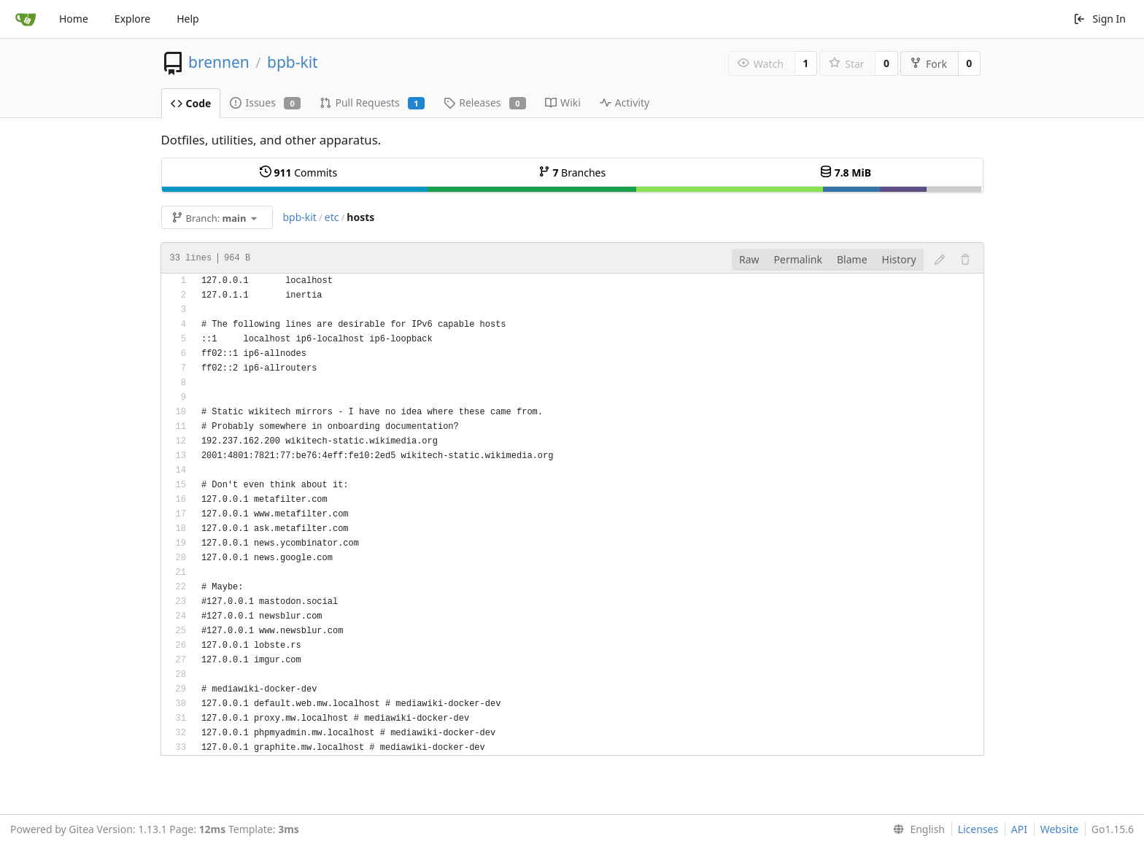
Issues (265, 102)
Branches (572, 172)
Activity (624, 102)
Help (188, 19)
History (899, 259)
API (1019, 829)
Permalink (798, 259)
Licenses (978, 829)
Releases (485, 102)
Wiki (563, 102)
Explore (132, 19)
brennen (219, 62)
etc (332, 217)
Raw (749, 259)
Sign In (1099, 19)
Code (191, 103)
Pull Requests (372, 102)
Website (1059, 829)
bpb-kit (292, 62)
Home (73, 19)
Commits (298, 172)
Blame (852, 259)
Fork (928, 64)
